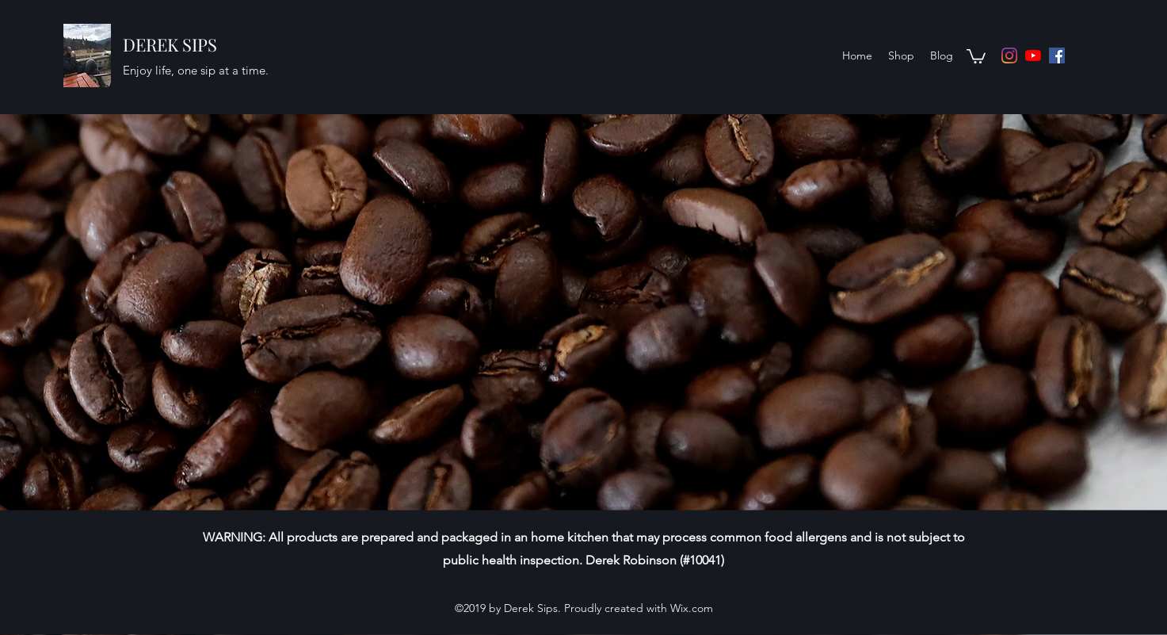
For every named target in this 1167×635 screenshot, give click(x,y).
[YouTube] (1033, 55)
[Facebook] (1057, 55)
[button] (976, 55)
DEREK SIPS (170, 44)
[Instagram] (1009, 55)
